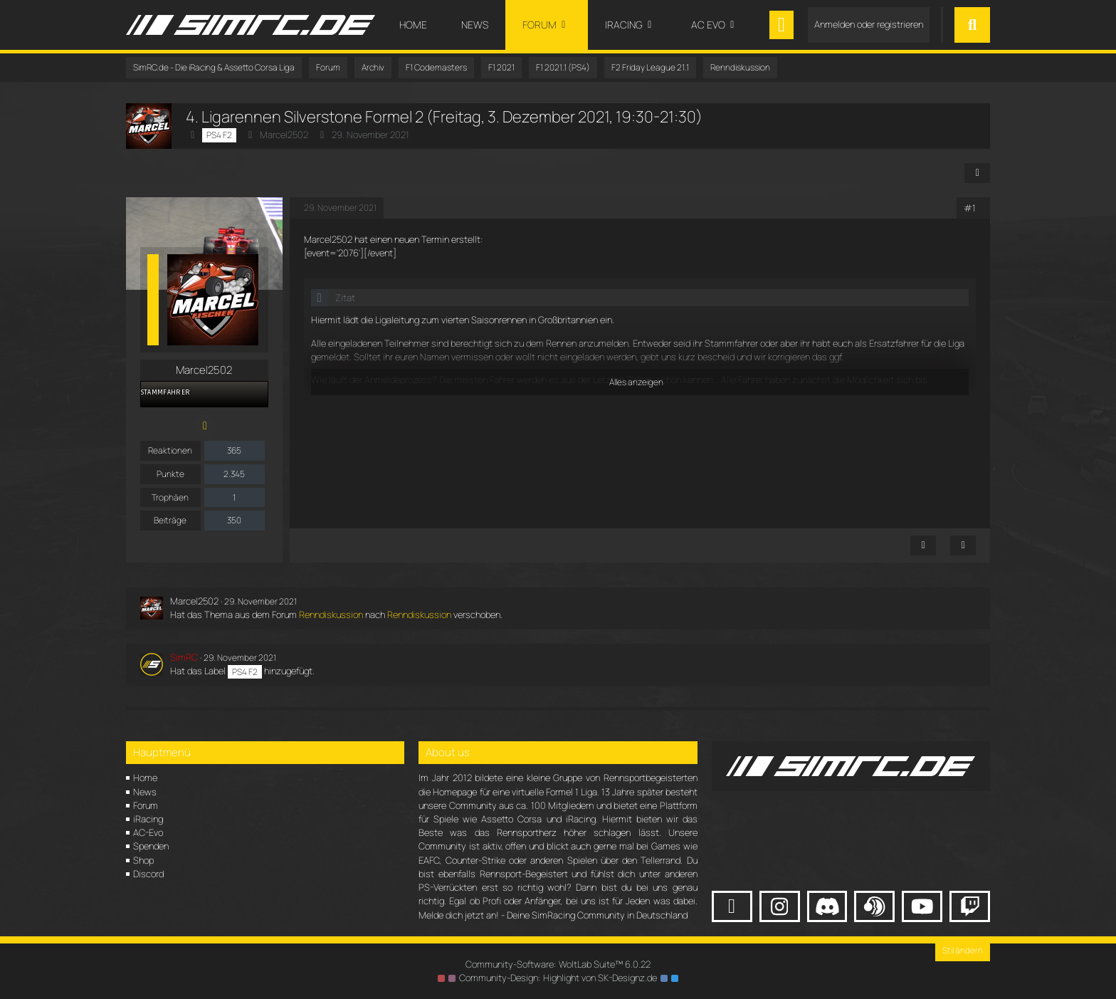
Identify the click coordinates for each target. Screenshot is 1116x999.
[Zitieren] (963, 545)
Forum (145, 805)
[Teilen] (977, 173)
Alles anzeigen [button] (636, 382)
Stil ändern (962, 950)
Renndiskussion (331, 614)
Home (145, 777)
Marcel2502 (284, 134)
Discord (148, 873)
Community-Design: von (558, 977)
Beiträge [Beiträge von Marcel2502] (170, 520)
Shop (143, 860)
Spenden (151, 846)
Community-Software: (558, 964)
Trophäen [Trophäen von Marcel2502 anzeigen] (170, 497)
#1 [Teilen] (970, 208)
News (145, 791)
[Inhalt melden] (923, 545)
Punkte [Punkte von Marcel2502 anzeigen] (170, 474)
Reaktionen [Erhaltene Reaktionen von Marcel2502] (170, 450)
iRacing (148, 818)
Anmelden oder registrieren (868, 24)
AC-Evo (148, 832)
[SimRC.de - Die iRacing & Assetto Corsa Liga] (250, 25)
